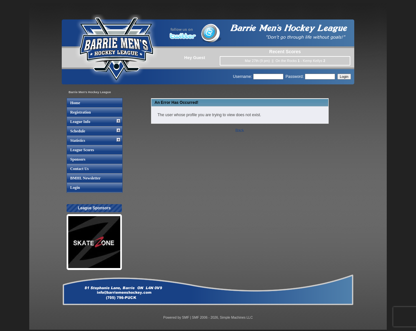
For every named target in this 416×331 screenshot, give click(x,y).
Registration (80, 112)
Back (239, 130)
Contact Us (79, 168)
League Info (80, 121)
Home (75, 103)
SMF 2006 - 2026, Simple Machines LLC (222, 317)
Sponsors (77, 159)
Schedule (77, 131)
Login (75, 187)
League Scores (82, 150)
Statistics (77, 140)
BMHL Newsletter (85, 178)
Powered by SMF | (177, 317)
